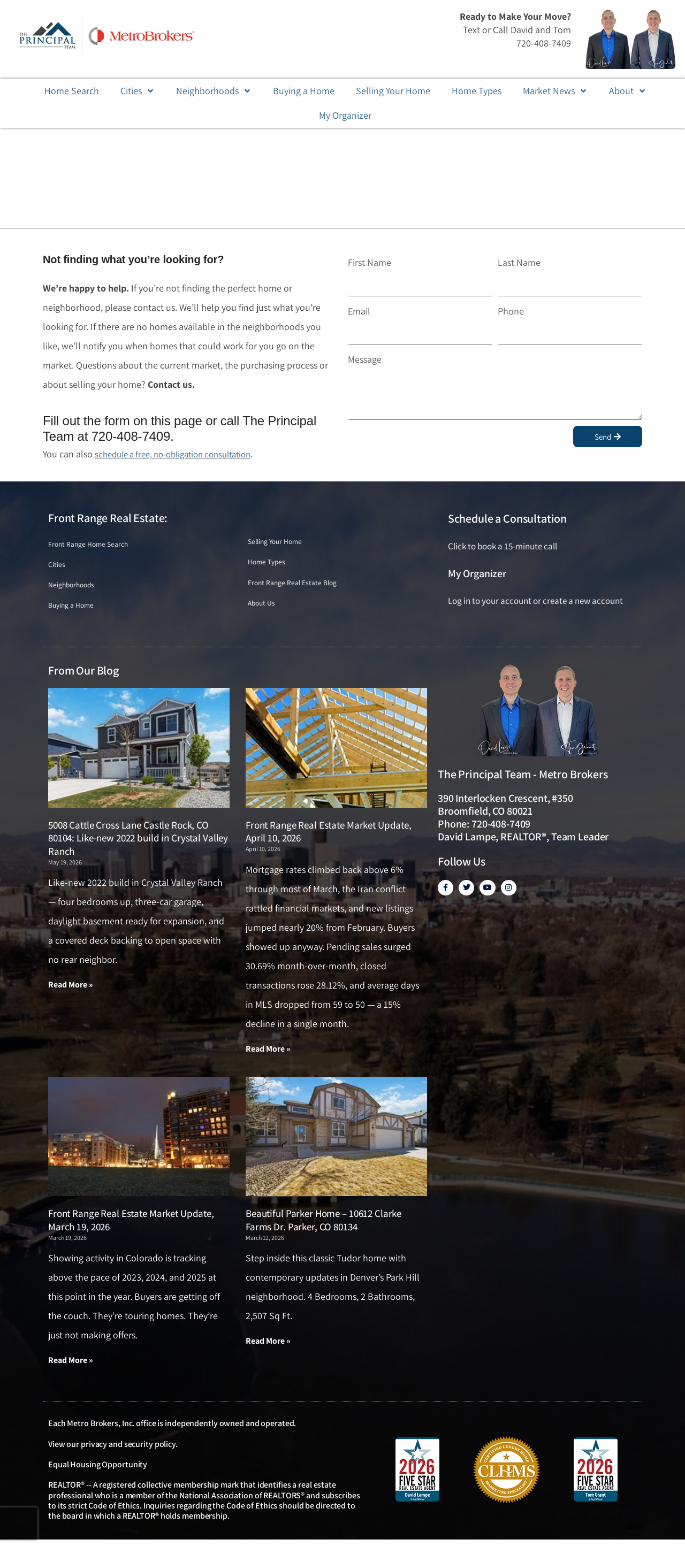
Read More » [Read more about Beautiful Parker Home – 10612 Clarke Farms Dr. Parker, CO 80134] (268, 1347)
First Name (369, 262)
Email (359, 311)
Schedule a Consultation (507, 518)
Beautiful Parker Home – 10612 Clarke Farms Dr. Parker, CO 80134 (323, 1227)
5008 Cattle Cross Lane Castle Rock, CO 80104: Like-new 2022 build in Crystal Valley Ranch (138, 843)
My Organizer (477, 573)
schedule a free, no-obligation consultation (181, 454)
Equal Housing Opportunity (97, 1471)
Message (365, 359)
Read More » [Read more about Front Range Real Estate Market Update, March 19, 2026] (70, 1367)
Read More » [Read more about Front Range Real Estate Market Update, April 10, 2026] (268, 1054)
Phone (511, 311)
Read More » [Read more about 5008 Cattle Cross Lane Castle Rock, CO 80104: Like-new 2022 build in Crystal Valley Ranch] (70, 991)
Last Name (519, 262)
